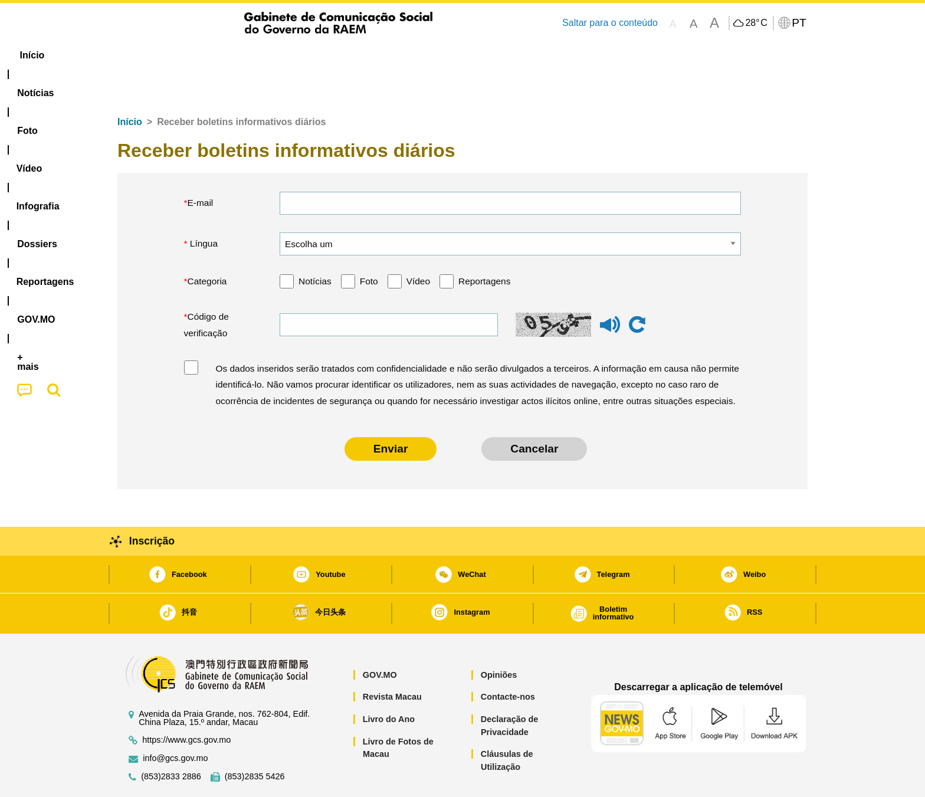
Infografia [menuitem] (354, 55)
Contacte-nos (508, 660)
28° (756, 23)
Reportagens (484, 245)
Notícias (315, 245)
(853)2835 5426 (255, 740)
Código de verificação (206, 288)
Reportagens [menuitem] (491, 55)
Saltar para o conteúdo (610, 23)
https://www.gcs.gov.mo (186, 704)
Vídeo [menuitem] (297, 55)
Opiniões (499, 639)
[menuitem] (196, 55)
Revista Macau (392, 660)
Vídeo (418, 245)
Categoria (207, 245)
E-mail (201, 167)
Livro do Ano (389, 683)
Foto (369, 245)
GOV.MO (380, 639)
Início (129, 86)
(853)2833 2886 (171, 740)
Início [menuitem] (141, 55)
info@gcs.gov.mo (175, 722)
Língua (203, 207)
